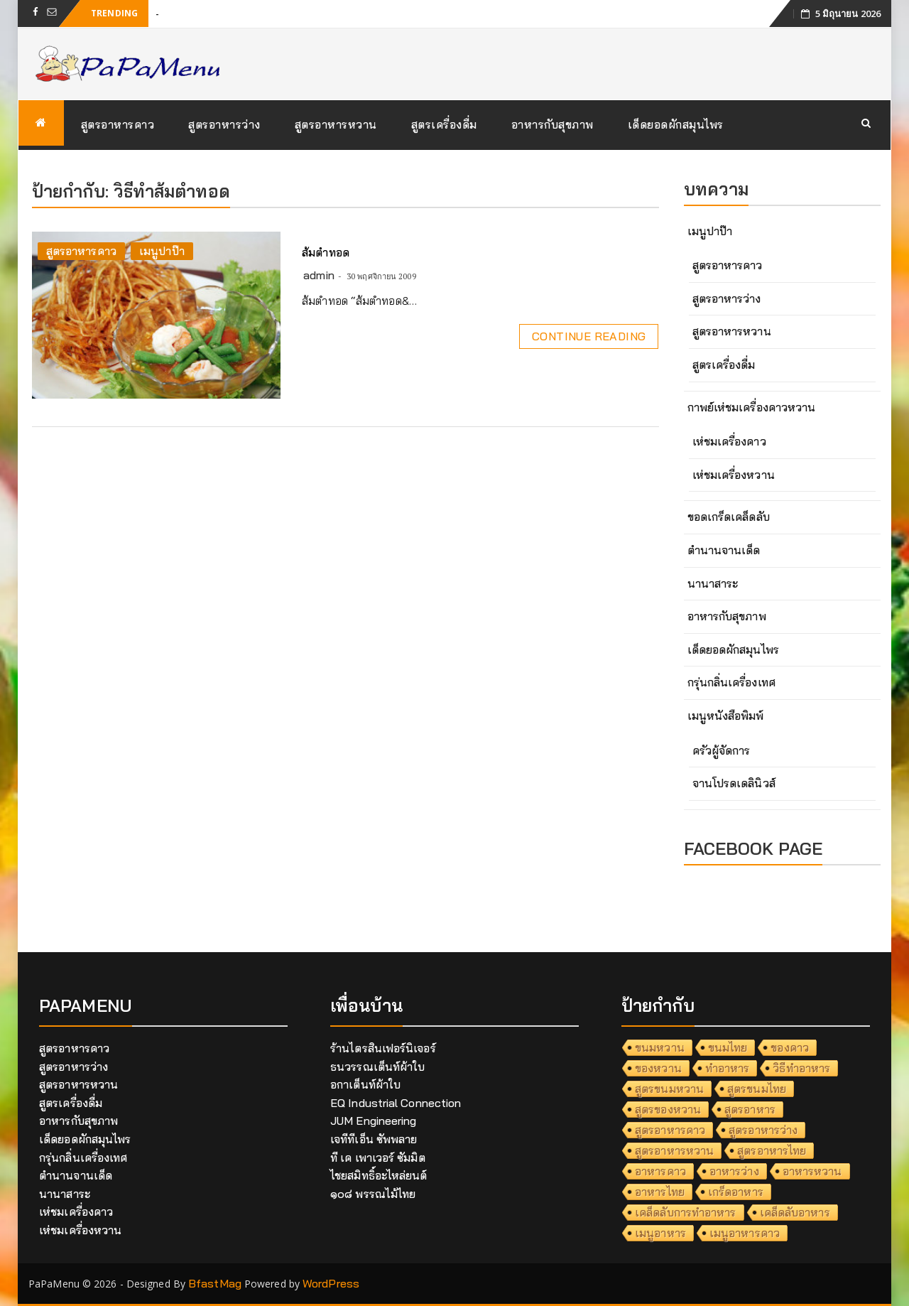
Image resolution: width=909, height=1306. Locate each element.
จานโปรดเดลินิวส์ (733, 783)
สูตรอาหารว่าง (224, 124)
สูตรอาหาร (749, 1109)
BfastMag (214, 1283)
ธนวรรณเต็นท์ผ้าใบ (377, 1066)
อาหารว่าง (734, 1171)
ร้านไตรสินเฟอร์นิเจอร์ (383, 1048)
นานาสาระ (713, 583)
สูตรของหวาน (668, 1109)
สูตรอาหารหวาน (336, 124)
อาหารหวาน (812, 1171)
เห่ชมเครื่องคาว (729, 441)
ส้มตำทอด (325, 252)
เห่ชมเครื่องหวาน (733, 475)
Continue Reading (589, 336)
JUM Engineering (373, 1120)
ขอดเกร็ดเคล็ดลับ (728, 516)
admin (318, 275)
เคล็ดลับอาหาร (795, 1212)
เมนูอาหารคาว (744, 1233)
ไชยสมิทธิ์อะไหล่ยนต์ (379, 1175)
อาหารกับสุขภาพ (552, 124)
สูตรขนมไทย (756, 1088)
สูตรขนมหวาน (669, 1088)
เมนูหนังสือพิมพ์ (725, 715)
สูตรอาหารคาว (118, 124)
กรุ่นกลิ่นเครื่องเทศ (731, 682)
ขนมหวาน (660, 1047)
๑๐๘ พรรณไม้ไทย (372, 1194)
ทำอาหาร (727, 1068)
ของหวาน (658, 1068)
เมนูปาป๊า (162, 251)
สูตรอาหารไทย (771, 1150)
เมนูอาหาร (660, 1233)
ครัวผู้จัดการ (721, 750)
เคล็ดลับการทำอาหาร (685, 1212)
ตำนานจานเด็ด (724, 550)
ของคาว (790, 1047)
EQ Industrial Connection (395, 1103)
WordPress (331, 1283)
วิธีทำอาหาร (801, 1068)
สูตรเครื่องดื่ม (444, 124)
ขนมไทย (728, 1047)
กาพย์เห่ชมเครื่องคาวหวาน (751, 407)
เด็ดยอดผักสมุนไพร (676, 124)
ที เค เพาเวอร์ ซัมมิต (377, 1157)
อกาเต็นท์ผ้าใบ (365, 1084)
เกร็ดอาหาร (735, 1191)
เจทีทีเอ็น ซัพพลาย (373, 1139)
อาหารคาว (660, 1171)
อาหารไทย (660, 1191)
